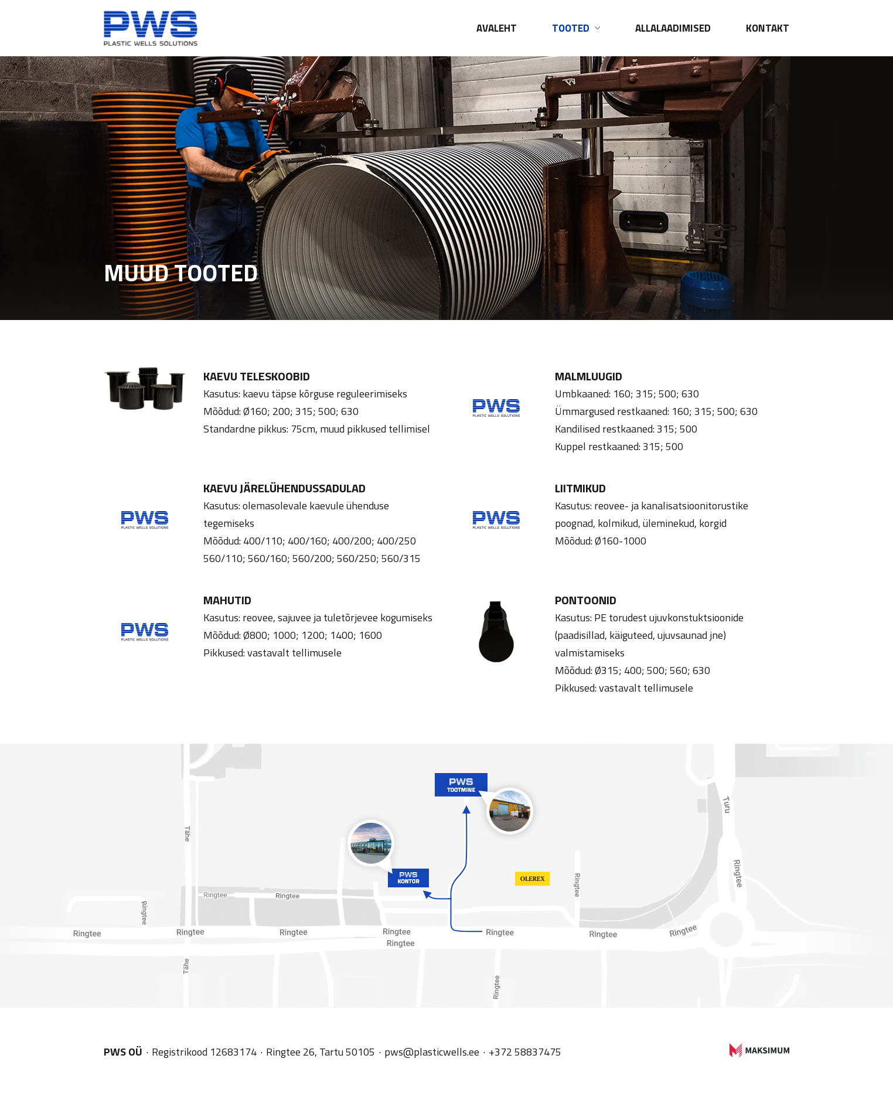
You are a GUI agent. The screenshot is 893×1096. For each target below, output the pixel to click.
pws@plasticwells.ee (431, 1052)
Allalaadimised (673, 28)
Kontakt (767, 28)
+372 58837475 (525, 1052)
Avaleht (496, 28)
